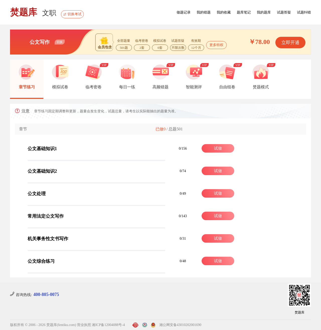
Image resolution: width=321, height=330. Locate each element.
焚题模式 (261, 87)
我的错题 (204, 12)
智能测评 (194, 87)
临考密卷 (94, 87)
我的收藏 (224, 12)
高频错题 (160, 87)
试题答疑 (284, 12)
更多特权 (216, 45)
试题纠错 (304, 12)
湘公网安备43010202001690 (180, 325)
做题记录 (184, 12)
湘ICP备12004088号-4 (108, 325)
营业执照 (84, 325)
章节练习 (27, 87)
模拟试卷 (60, 87)
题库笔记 (244, 12)
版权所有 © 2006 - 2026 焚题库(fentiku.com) (43, 325)
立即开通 (290, 42)
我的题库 (264, 12)
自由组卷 (227, 87)
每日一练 (127, 87)
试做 (218, 148)
